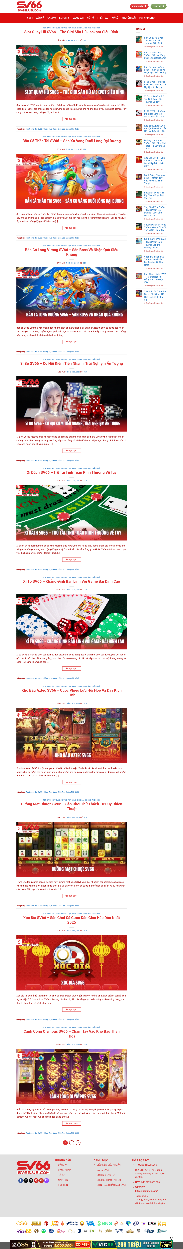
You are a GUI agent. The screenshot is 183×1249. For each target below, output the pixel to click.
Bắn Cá (40, 17)
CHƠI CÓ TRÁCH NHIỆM (109, 1180)
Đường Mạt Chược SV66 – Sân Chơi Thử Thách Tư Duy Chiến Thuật (155, 144)
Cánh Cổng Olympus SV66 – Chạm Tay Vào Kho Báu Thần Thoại (154, 179)
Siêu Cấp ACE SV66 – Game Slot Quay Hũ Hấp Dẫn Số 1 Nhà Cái (155, 295)
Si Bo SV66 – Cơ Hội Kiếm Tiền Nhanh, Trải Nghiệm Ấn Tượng (71, 363)
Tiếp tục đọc (72, 119)
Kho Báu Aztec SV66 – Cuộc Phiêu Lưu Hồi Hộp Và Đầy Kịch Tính (155, 128)
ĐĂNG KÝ (63, 1164)
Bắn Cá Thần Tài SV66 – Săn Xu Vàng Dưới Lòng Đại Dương (71, 141)
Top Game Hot (147, 17)
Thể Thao (103, 17)
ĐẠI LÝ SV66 (103, 1170)
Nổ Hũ (90, 17)
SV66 (30, 17)
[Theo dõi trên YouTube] (41, 1180)
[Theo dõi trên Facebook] (20, 1180)
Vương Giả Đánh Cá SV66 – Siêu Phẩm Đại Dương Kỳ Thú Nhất (154, 260)
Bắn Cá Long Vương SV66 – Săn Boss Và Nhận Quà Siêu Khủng (155, 70)
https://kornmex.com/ (146, 1191)
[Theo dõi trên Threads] (31, 1180)
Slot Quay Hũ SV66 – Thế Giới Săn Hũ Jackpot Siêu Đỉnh (71, 32)
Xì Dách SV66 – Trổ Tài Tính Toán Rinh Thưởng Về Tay (72, 472)
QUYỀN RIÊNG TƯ (106, 1175)
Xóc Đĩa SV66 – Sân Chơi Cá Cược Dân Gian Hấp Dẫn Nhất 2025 (154, 161)
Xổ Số (115, 17)
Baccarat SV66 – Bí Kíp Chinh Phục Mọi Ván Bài (154, 195)
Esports (64, 17)
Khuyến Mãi (129, 17)
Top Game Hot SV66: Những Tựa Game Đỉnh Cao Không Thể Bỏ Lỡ (72, 28)
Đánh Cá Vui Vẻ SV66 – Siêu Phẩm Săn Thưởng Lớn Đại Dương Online (155, 243)
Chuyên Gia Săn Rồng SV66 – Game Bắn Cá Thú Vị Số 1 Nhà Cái (155, 227)
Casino (51, 17)
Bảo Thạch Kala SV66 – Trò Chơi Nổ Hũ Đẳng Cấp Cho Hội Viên (155, 278)
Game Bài (78, 17)
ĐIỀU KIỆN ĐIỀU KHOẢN (109, 1164)
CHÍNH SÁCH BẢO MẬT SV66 (111, 1185)
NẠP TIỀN (63, 1180)
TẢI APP (62, 1175)
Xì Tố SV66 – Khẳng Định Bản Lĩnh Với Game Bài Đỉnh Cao (71, 581)
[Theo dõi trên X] (25, 1180)
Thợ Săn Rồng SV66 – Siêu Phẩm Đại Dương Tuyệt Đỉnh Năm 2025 (154, 211)
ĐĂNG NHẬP (64, 1170)
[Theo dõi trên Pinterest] (36, 1180)
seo (84, 40)
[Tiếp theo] (78, 1142)
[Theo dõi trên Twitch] (46, 1180)
